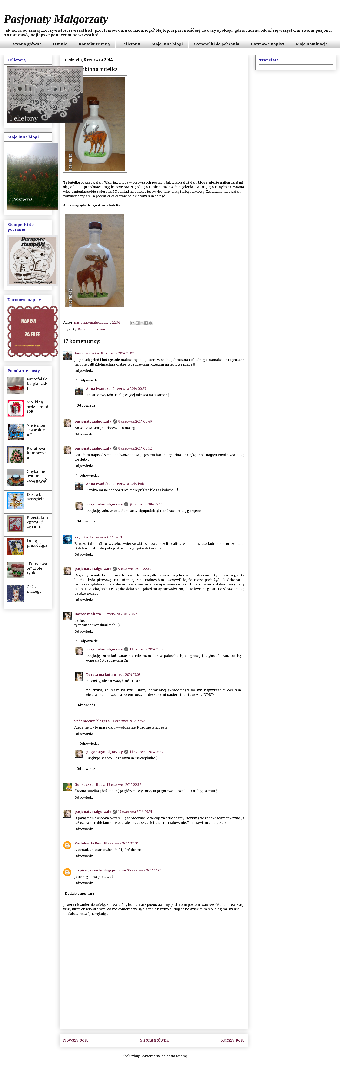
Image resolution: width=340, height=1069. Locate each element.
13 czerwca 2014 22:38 (124, 785)
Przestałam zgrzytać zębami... (37, 522)
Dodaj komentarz (79, 893)
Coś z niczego (34, 589)
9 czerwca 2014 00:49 (135, 421)
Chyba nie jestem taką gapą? (37, 476)
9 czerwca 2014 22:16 (146, 504)
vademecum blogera (92, 721)
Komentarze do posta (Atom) (163, 1056)
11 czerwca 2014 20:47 (119, 614)
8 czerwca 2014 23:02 (117, 353)
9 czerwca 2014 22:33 (134, 569)
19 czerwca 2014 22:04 (121, 843)
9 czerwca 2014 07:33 (105, 537)
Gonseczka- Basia (89, 785)
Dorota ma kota (87, 614)
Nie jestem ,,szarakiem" (37, 430)
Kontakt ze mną (94, 44)
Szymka (81, 537)
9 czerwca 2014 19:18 (129, 484)
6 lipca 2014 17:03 (127, 674)
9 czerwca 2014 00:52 (135, 448)
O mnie (60, 44)
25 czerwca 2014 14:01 (144, 870)
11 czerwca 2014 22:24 (128, 721)
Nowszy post (75, 1040)
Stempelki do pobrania (216, 44)
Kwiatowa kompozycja (37, 453)
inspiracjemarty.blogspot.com (100, 870)
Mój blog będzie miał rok (37, 406)
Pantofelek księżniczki (37, 383)
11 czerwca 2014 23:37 (146, 649)
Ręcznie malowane (93, 329)
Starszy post (232, 1040)
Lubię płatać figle (37, 542)
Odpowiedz (83, 371)
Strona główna (27, 44)
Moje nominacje (312, 44)
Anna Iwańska (87, 353)
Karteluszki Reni (88, 843)
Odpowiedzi (89, 380)
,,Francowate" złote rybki (37, 568)
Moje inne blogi (167, 44)
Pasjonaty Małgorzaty (56, 18)
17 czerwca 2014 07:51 (135, 812)
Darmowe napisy (267, 44)
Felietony (130, 44)
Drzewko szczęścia (35, 496)
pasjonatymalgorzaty (92, 421)
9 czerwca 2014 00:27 (129, 389)
